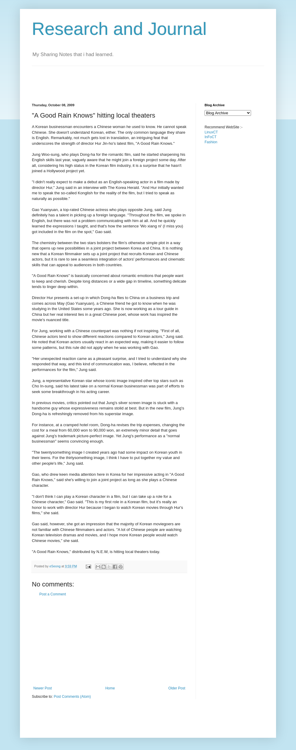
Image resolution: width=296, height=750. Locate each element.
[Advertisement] (140, 79)
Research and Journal (119, 29)
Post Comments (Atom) (72, 696)
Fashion (211, 142)
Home (110, 688)
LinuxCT (211, 132)
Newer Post (42, 688)
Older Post (176, 688)
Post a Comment (52, 594)
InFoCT (210, 137)
